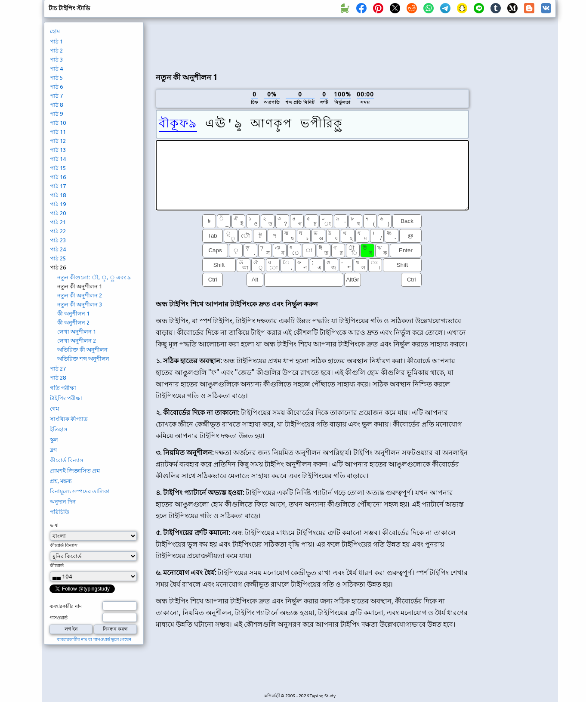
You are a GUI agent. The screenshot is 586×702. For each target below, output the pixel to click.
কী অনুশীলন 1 (73, 313)
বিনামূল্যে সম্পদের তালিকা (80, 491)
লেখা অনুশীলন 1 (76, 331)
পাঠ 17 (58, 186)
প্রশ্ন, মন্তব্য (61, 481)
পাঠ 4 (56, 68)
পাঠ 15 (58, 168)
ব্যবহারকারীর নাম (65, 606)
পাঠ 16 (58, 177)
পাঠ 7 (56, 96)
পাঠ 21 (58, 222)
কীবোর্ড (57, 565)
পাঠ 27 (58, 368)
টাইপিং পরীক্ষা (66, 398)
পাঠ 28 (58, 377)
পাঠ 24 (58, 249)
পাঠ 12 (58, 141)
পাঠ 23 (58, 240)
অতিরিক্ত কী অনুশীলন (82, 349)
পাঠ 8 (56, 105)
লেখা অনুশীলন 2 (76, 340)
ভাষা (54, 525)
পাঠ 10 (58, 123)
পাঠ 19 (58, 204)
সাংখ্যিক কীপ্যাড (69, 419)
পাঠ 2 (56, 50)
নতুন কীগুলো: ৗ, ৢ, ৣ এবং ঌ (94, 277)
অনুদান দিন (63, 501)
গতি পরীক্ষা (63, 388)
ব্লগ (53, 450)
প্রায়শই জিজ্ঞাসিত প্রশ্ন (75, 470)
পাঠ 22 (58, 231)
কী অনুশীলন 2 (73, 322)
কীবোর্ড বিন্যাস (66, 460)
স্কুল (54, 439)
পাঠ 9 (56, 114)
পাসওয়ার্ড (58, 617)
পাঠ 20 (58, 213)
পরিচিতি (59, 512)
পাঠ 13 (58, 150)
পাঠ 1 (56, 41)
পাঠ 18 (58, 195)
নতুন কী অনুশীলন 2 (79, 295)
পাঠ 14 (58, 159)
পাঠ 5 (56, 77)
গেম (54, 408)
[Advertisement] (312, 43)
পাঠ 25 (58, 258)
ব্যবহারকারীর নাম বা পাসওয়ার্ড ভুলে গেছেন (94, 639)
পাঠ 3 (56, 59)
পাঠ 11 (58, 132)
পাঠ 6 (56, 86)
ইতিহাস (59, 429)
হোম (55, 31)
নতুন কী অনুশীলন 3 (79, 304)
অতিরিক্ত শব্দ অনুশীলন (83, 359)
